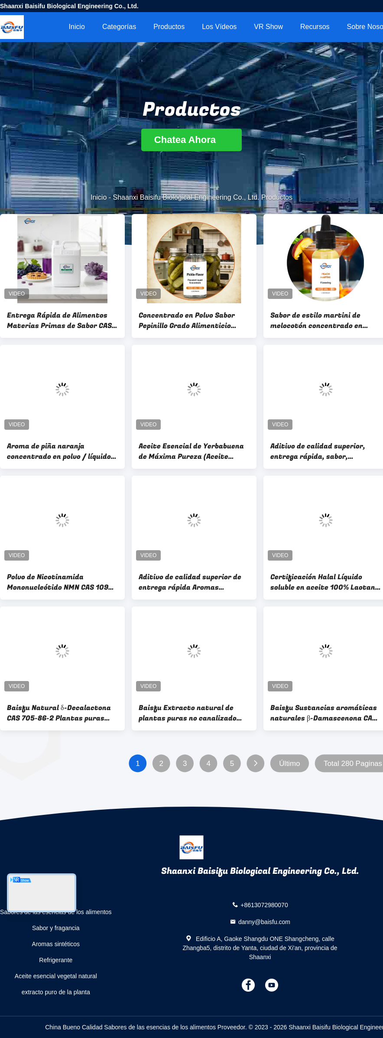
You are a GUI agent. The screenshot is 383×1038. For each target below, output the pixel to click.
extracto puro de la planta (56, 992)
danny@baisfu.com (264, 921)
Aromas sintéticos (56, 944)
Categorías (119, 26)
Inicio (77, 26)
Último (289, 763)
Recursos (315, 26)
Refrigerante (55, 960)
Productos (169, 26)
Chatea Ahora (191, 139)
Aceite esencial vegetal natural (56, 976)
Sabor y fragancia (56, 927)
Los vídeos (219, 26)
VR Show (268, 26)
